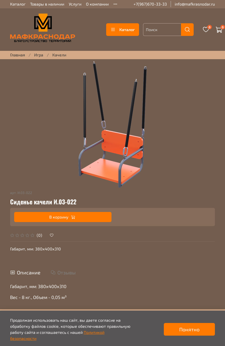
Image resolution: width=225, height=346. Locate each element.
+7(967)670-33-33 (150, 4)
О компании (97, 4)
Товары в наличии (47, 4)
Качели (59, 54)
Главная (17, 54)
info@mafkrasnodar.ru (195, 4)
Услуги (75, 4)
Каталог (18, 4)
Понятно (189, 329)
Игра (38, 54)
